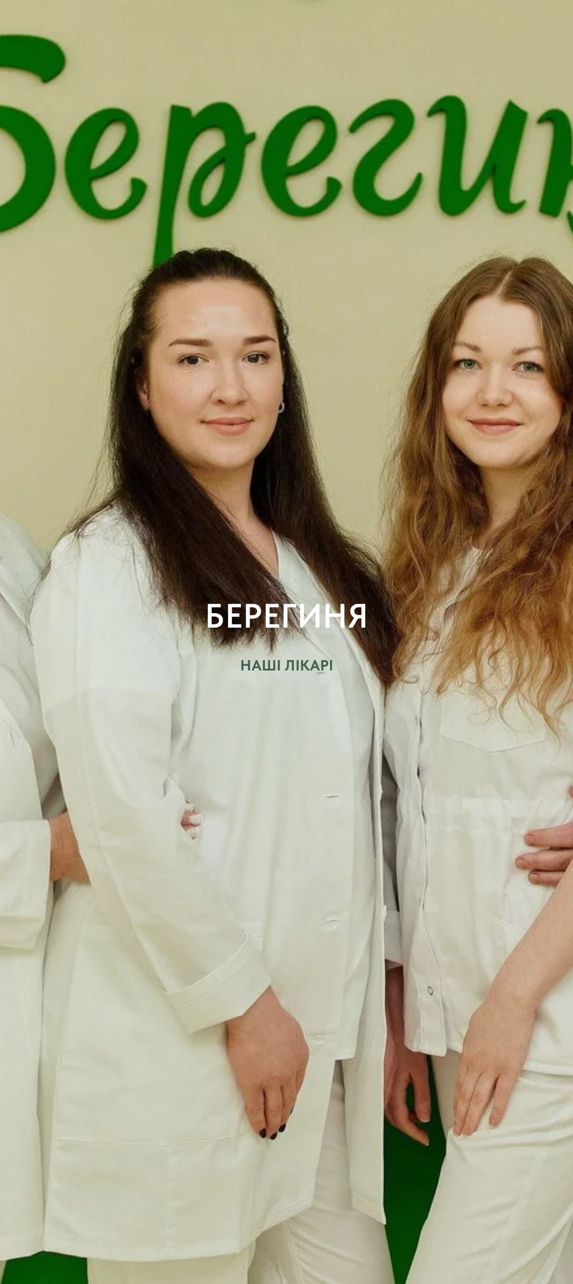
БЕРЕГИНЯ (286, 616)
